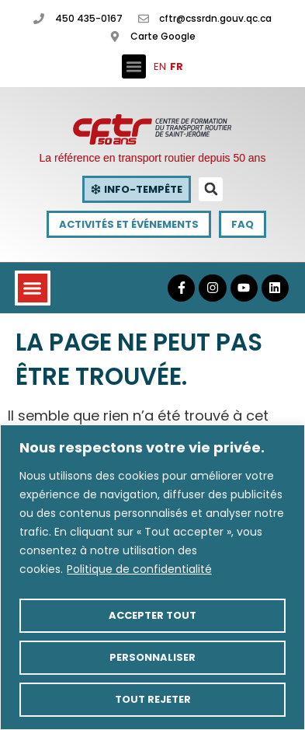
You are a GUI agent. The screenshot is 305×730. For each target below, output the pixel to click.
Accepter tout (152, 615)
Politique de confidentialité (139, 569)
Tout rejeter (153, 699)
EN (160, 66)
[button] (134, 66)
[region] (152, 577)
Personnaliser (152, 657)
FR (176, 66)
